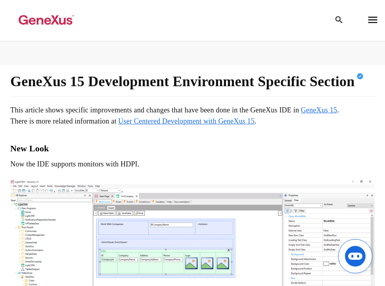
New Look (29, 148)
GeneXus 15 (319, 110)
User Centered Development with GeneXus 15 (186, 121)
